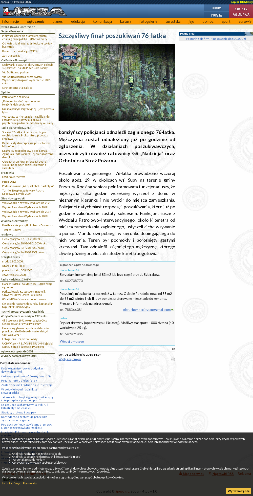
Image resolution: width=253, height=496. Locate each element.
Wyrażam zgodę (239, 491)
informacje (10, 21)
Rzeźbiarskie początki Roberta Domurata (27, 225)
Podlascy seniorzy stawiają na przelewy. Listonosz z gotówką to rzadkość (26, 426)
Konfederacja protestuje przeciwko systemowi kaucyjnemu (24, 418)
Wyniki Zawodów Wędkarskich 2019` (25, 207)
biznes (58, 21)
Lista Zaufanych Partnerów (19, 483)
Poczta (216, 15)
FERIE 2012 (9, 181)
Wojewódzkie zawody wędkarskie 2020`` (27, 202)
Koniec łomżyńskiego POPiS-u (21, 51)
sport (226, 21)
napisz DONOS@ (242, 1)
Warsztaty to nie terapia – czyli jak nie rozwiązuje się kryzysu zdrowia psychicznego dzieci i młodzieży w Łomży (27, 120)
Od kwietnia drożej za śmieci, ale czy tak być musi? (27, 45)
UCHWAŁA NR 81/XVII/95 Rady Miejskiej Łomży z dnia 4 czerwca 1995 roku (27, 345)
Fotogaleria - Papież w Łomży (20, 339)
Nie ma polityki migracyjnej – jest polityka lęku (28, 110)
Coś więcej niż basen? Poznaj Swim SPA (26, 376)
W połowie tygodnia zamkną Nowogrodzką (19, 391)
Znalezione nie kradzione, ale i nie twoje (27, 385)
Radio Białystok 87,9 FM (16, 127)
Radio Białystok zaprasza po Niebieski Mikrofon (26, 144)
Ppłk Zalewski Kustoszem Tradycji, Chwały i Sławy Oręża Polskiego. (23, 293)
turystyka (173, 21)
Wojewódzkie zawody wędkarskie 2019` (27, 211)
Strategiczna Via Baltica (17, 87)
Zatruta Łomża (11, 55)
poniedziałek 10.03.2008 (17, 270)
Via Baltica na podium (15, 72)
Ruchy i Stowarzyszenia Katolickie (22, 311)
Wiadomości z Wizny (14, 220)
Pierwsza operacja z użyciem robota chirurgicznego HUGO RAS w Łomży (24, 37)
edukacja (78, 21)
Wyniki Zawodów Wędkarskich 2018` (25, 216)
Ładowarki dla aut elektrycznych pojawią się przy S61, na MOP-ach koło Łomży (27, 66)
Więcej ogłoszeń (72, 341)
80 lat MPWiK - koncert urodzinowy (24, 299)
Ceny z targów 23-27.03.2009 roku (23, 247)
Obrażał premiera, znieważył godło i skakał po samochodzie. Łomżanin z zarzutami (24, 165)
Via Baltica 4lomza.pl (14, 60)
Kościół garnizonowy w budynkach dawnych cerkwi (23, 370)
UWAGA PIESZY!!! (13, 177)
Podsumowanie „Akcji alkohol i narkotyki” (28, 186)
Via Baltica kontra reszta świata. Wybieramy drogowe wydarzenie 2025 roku (26, 80)
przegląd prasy (10, 257)
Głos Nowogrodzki (13, 198)
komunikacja (102, 21)
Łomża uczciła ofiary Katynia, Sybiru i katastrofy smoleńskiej (24, 406)
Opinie (5, 92)
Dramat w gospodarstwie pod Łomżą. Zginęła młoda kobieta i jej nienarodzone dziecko (28, 154)
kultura (125, 21)
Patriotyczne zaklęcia (15, 96)
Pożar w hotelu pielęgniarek (19, 380)
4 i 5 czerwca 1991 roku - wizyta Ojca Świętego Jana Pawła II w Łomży (24, 322)
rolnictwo (7, 234)
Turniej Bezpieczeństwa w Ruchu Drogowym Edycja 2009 (23, 192)
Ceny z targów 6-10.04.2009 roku (22, 238)
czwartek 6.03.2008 (14, 274)
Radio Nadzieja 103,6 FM (16, 279)
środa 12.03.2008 (12, 261)
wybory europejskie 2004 (17, 351)
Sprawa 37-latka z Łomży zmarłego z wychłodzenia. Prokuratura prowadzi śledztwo (25, 135)
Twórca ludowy (11, 229)
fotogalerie (148, 21)
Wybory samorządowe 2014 (19, 355)
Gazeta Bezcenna (12, 31)
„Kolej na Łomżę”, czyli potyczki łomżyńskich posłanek (21, 103)
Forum (216, 7)
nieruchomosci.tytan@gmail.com (147, 310)
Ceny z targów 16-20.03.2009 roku (23, 252)
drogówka (7, 172)
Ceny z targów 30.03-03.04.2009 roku (24, 243)
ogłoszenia (35, 21)
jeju (191, 21)
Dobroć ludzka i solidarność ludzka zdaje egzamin (27, 285)
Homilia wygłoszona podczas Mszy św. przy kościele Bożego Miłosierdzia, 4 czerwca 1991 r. (25, 331)
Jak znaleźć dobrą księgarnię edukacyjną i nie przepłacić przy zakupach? (27, 398)
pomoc (208, 21)
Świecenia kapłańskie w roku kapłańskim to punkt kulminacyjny (27, 305)
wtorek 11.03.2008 (13, 265)
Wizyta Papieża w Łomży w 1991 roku (24, 316)
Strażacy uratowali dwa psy (18, 412)
